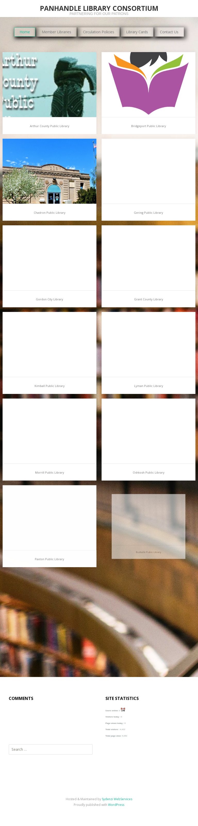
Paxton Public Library (49, 550)
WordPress (116, 805)
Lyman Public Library (148, 386)
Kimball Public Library (50, 386)
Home (25, 31)
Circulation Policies (98, 31)
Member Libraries (56, 31)
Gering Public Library (148, 212)
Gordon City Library (49, 299)
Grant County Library (148, 299)
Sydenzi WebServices (117, 799)
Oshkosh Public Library (148, 469)
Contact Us (169, 31)
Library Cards (137, 31)
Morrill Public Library (49, 471)
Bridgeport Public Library (148, 126)
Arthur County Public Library (49, 126)
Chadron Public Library (49, 212)
